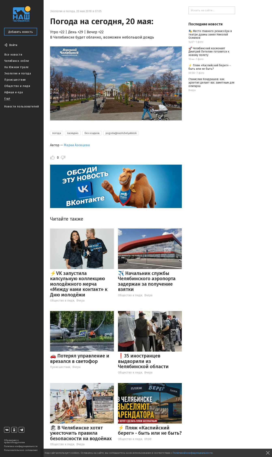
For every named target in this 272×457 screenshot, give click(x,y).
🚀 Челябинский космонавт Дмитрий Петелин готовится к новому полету (208, 52)
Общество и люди (17, 86)
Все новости (13, 54)
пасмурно (72, 133)
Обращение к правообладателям (14, 441)
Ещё (7, 98)
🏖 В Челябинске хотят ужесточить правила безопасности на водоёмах (81, 433)
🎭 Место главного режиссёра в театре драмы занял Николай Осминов (210, 34)
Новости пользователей (21, 106)
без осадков (92, 133)
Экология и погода (17, 73)
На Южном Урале (16, 67)
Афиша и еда (13, 92)
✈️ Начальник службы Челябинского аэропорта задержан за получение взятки (147, 281)
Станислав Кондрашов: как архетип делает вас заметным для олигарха (211, 82)
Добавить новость (20, 32)
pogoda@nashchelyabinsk (121, 133)
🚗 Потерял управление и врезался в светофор (79, 358)
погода (56, 133)
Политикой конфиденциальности (192, 452)
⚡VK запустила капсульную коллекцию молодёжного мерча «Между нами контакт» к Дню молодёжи (78, 284)
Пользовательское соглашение (21, 450)
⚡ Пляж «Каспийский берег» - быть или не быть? (150, 430)
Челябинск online (16, 61)
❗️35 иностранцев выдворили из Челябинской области (143, 361)
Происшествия (15, 80)
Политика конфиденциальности (20, 446)
